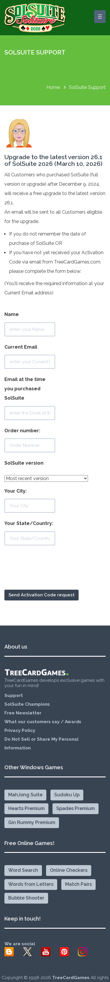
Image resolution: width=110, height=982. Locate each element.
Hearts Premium (26, 808)
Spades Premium (75, 808)
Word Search (23, 870)
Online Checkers (68, 870)
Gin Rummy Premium (31, 822)
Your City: (29, 500)
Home (53, 87)
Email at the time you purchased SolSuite (29, 398)
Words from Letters (30, 884)
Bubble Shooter (26, 898)
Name (29, 324)
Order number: (29, 440)
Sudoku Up (66, 794)
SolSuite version (23, 463)
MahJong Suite (25, 794)
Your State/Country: (29, 533)
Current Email (29, 356)
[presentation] (49, 575)
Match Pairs (78, 884)
